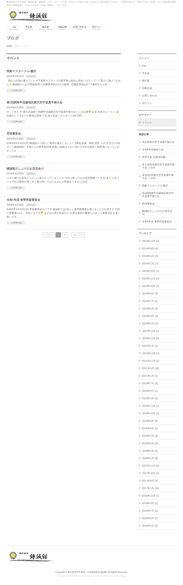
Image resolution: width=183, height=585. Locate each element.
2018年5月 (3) (150, 443)
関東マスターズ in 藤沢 (21, 71)
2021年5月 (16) (150, 368)
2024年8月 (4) (150, 248)
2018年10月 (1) (150, 413)
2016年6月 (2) (150, 518)
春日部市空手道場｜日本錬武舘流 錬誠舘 (87, 572)
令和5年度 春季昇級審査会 (23, 199)
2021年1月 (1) (150, 375)
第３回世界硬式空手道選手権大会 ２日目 (158, 166)
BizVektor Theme (91, 576)
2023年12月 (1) (150, 271)
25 (75, 234)
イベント (31, 76)
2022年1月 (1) (150, 345)
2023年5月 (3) (150, 308)
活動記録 (147, 88)
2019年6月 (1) (150, 390)
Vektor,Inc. (108, 576)
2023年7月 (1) (150, 301)
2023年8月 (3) (150, 293)
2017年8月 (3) (150, 480)
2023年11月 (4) (150, 278)
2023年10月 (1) (150, 286)
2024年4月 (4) (150, 256)
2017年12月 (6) (150, 465)
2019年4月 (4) (150, 398)
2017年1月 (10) (150, 488)
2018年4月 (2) (150, 450)
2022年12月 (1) (150, 331)
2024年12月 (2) (150, 241)
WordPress (75, 576)
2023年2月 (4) (150, 323)
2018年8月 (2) (150, 428)
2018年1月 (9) (150, 458)
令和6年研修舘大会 (153, 149)
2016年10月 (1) (150, 495)
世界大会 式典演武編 (153, 157)
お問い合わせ (149, 95)
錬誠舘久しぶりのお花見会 (25, 168)
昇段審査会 (14, 133)
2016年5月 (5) (150, 525)
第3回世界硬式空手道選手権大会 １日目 (158, 177)
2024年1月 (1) (150, 263)
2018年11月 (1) (150, 405)
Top (144, 65)
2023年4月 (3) (150, 316)
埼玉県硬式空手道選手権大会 (158, 142)
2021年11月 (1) (150, 360)
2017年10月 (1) (150, 473)
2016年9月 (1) (150, 503)
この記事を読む (16, 90)
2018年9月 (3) (150, 420)
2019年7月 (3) (150, 383)
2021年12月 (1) (150, 353)
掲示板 (146, 80)
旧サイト (147, 103)
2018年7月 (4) (150, 435)
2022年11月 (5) (150, 338)
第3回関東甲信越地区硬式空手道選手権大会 (34, 102)
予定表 (146, 73)
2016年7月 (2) (150, 510)
